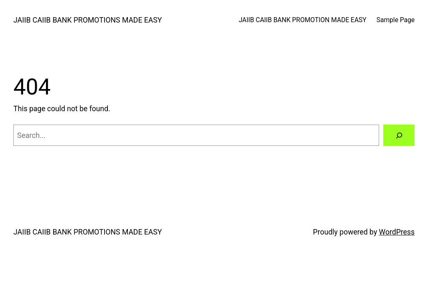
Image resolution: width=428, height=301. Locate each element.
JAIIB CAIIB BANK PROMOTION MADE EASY (303, 20)
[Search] (399, 135)
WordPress (397, 232)
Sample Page (396, 20)
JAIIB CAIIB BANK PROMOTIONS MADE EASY (87, 20)
